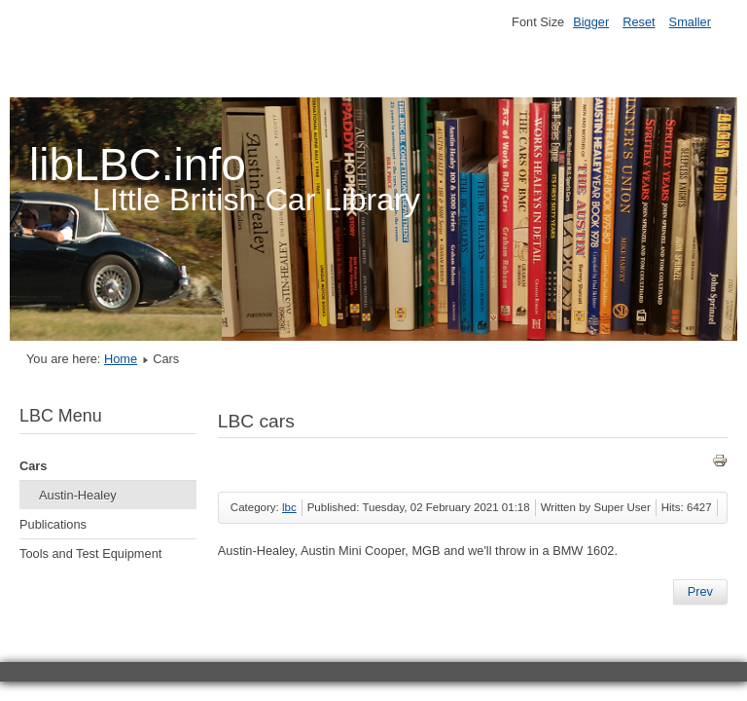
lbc (289, 507)
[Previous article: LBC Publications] (700, 592)
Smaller (690, 22)
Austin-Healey (78, 495)
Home (120, 358)
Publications (53, 524)
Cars (33, 466)
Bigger (591, 22)
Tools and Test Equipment (90, 553)
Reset (638, 22)
